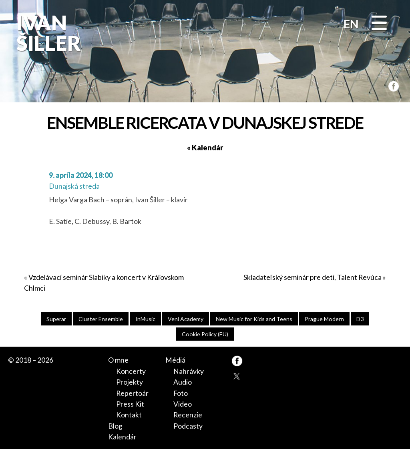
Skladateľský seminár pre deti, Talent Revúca (312, 277)
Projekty (129, 381)
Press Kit (130, 403)
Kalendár (122, 435)
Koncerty (131, 371)
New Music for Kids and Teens (253, 318)
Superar (55, 318)
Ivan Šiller (47, 32)
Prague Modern (325, 318)
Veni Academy (185, 318)
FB (392, 85)
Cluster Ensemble (100, 318)
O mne (118, 360)
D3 (361, 318)
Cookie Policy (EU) (205, 334)
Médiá (175, 360)
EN (351, 24)
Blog (115, 424)
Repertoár (132, 392)
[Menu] (379, 24)
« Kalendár (205, 147)
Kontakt (129, 413)
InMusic (145, 318)
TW (237, 376)
